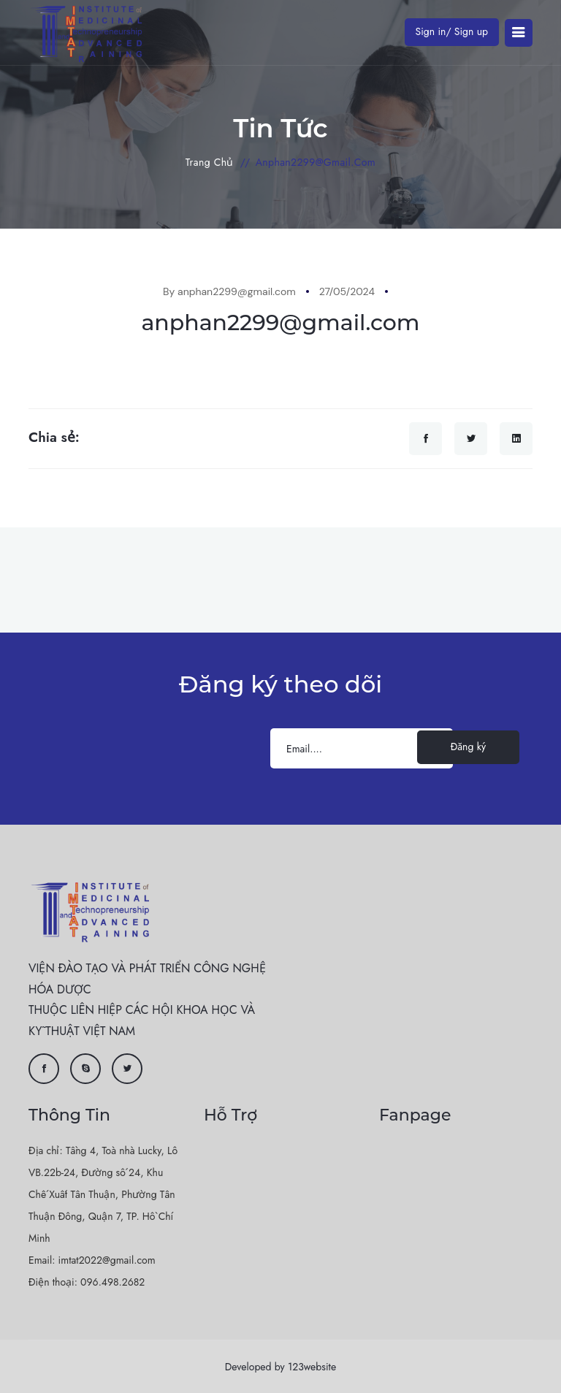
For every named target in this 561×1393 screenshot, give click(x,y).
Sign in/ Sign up (452, 31)
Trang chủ (210, 162)
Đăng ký (468, 746)
